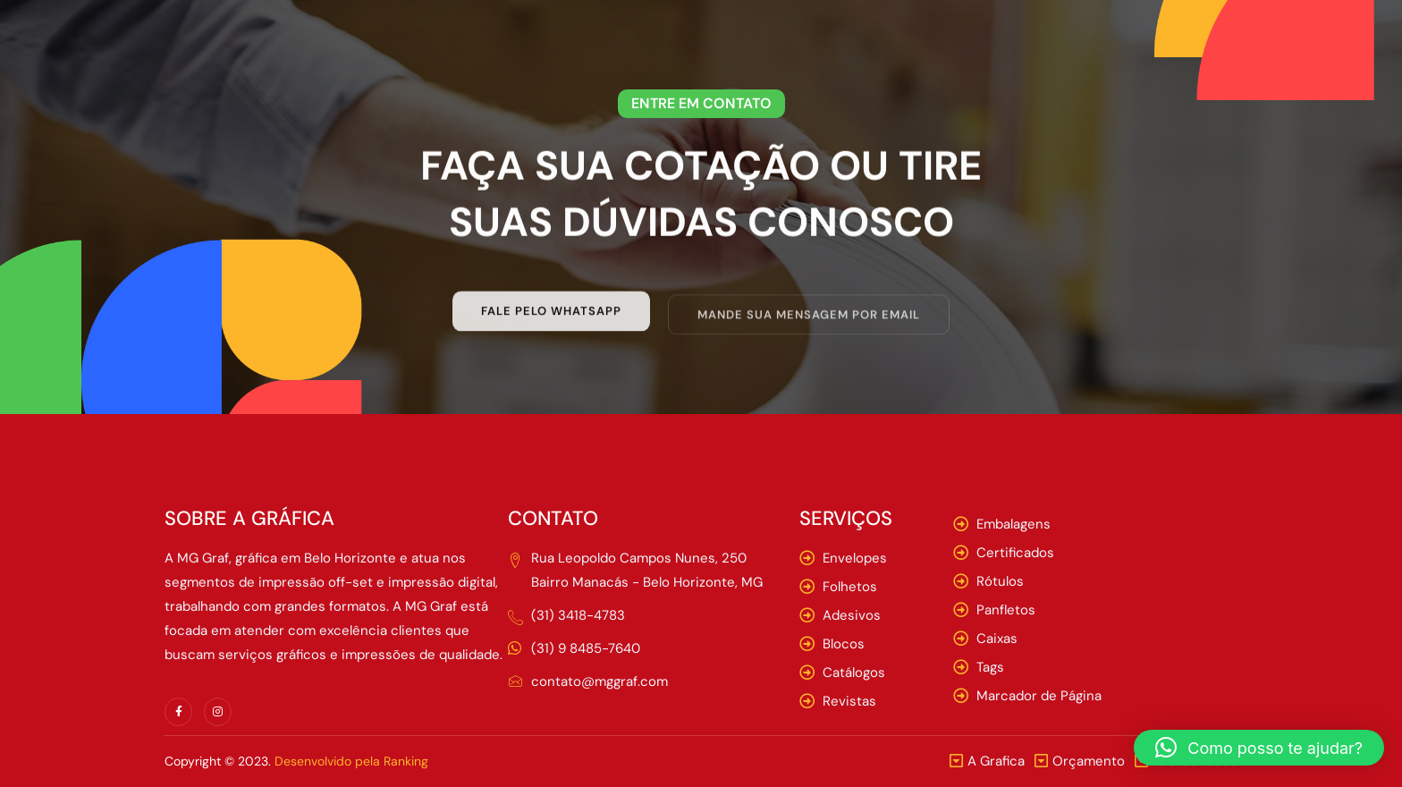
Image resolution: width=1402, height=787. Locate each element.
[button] (1259, 748)
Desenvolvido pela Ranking (351, 761)
